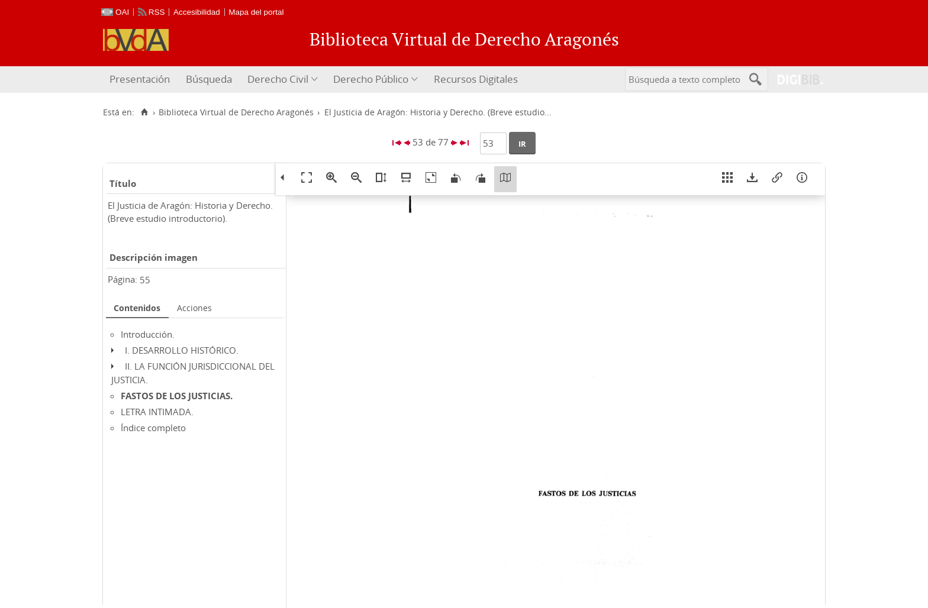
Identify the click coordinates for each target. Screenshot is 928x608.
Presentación (139, 79)
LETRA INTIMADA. (157, 412)
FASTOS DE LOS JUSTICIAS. (177, 396)
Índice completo (153, 428)
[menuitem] (141, 79)
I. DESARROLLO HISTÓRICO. (182, 350)
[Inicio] (144, 112)
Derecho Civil (277, 79)
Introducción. (148, 334)
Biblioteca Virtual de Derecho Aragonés (236, 112)
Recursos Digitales (476, 79)
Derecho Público (370, 79)
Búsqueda (209, 79)
